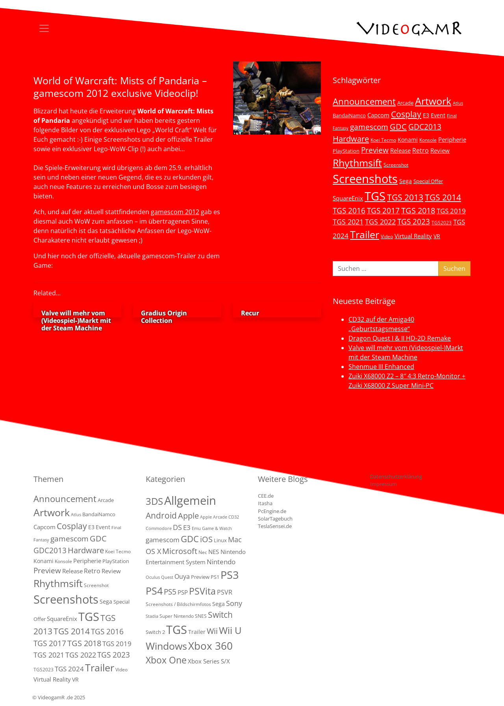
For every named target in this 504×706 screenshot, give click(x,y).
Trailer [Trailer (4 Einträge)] (197, 632)
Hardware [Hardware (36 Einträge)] (351, 138)
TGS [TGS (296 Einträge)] (375, 196)
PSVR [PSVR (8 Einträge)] (224, 592)
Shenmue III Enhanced (381, 366)
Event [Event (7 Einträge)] (438, 115)
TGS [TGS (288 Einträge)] (176, 629)
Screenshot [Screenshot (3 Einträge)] (396, 164)
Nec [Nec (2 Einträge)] (202, 552)
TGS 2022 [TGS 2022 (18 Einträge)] (380, 221)
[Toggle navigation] (44, 28)
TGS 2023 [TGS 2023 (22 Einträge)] (413, 221)
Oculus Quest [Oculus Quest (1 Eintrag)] (159, 577)
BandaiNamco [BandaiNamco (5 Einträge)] (349, 115)
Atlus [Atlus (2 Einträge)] (458, 103)
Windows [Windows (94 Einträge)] (166, 645)
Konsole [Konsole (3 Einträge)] (428, 140)
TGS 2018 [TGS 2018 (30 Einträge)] (418, 210)
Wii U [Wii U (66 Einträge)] (230, 630)
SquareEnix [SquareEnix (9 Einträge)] (348, 198)
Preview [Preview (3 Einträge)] (200, 576)
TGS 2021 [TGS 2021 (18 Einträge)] (348, 221)
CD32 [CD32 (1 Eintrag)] (233, 517)
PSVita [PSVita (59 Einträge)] (202, 591)
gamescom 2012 (175, 212)
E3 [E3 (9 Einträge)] (187, 527)
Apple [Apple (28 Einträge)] (188, 515)
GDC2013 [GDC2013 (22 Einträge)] (424, 127)
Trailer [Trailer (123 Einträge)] (364, 234)
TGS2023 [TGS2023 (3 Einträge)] (442, 222)
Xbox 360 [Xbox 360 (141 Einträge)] (210, 646)
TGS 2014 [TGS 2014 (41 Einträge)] (443, 197)
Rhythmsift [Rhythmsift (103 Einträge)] (357, 162)
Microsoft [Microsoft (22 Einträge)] (179, 551)
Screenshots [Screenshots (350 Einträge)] (365, 179)
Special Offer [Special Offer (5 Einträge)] (428, 181)
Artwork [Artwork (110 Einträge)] (433, 100)
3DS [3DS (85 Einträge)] (154, 501)
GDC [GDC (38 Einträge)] (190, 539)
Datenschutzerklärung (396, 476)
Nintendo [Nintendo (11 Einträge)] (221, 561)
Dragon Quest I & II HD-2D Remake (399, 338)
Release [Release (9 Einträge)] (400, 150)
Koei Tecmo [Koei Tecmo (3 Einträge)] (383, 140)
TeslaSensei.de (275, 526)
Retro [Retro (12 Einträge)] (420, 150)
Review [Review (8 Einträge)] (440, 150)
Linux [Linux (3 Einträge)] (220, 540)
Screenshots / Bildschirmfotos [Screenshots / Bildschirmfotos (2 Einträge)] (178, 604)
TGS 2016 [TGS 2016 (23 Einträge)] (349, 211)
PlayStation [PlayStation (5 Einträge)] (346, 150)
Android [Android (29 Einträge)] (161, 515)
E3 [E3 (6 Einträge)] (426, 115)
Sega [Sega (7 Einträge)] (405, 181)
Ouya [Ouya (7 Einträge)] (182, 576)
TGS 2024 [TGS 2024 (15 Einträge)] (69, 668)
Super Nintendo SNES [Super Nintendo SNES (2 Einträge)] (183, 616)
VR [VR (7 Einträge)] (437, 236)
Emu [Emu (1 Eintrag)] (196, 528)
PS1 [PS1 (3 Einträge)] (215, 576)
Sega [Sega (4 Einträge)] (218, 604)
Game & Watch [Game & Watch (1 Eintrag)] (217, 528)
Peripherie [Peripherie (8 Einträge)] (452, 139)
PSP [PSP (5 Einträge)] (183, 592)
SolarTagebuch (275, 518)
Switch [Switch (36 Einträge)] (220, 614)
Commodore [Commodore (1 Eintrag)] (159, 528)
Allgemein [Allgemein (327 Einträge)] (190, 500)
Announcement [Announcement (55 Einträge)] (364, 101)
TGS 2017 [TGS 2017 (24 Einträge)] (383, 211)
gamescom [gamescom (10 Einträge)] (163, 539)
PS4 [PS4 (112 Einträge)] (154, 590)
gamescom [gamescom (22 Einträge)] (369, 127)
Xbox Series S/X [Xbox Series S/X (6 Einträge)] (209, 661)
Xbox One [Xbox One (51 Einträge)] (166, 660)
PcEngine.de (272, 511)
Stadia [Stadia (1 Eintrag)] (152, 616)
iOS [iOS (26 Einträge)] (206, 539)
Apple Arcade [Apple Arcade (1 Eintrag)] (213, 517)
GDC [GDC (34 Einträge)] (398, 126)
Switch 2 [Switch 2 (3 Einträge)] (155, 632)
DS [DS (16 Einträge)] (177, 527)
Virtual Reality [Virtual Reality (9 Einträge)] (413, 236)
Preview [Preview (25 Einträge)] (375, 150)
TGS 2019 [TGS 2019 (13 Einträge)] (451, 210)
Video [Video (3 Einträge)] (387, 236)
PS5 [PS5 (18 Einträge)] (170, 592)
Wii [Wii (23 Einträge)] (212, 631)
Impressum (383, 483)
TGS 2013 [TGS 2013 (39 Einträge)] (405, 197)
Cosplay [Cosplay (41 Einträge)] (406, 114)
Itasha (265, 503)
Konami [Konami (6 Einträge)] (408, 139)
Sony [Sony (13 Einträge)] (234, 603)
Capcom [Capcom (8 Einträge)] (378, 115)
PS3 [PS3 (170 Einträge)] (229, 574)
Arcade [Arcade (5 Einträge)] (405, 102)
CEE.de (266, 495)
